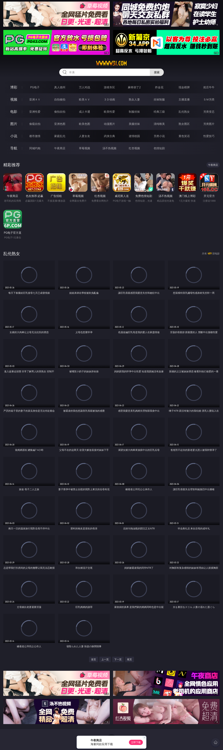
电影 (13, 111)
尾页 (129, 659)
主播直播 (184, 99)
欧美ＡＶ (84, 99)
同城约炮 (34, 148)
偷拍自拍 (59, 112)
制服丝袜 (134, 112)
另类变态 (208, 112)
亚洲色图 (59, 124)
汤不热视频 (109, 148)
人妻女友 (84, 136)
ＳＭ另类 (208, 99)
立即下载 (136, 742)
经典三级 (159, 112)
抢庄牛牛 (208, 87)
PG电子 (34, 87)
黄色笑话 (184, 136)
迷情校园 (134, 136)
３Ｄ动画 (109, 99)
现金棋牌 (184, 87)
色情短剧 (159, 148)
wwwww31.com (111, 63)
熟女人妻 (134, 99)
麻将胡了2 (134, 87)
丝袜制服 (159, 99)
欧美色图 (84, 124)
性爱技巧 (208, 136)
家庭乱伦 (59, 136)
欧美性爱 (109, 112)
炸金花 (159, 87)
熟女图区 (184, 124)
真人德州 (59, 87)
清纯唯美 (159, 124)
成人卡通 (84, 112)
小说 (13, 136)
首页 (93, 659)
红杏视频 (134, 148)
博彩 (13, 87)
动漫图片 (109, 124)
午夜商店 (59, 148)
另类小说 (159, 136)
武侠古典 (109, 136)
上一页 (105, 659)
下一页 (118, 659)
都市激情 (34, 136)
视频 (13, 99)
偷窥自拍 (34, 124)
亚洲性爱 (34, 112)
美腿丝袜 (134, 124)
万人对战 (84, 87)
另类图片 (208, 124)
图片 (13, 123)
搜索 (157, 72)
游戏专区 (109, 87)
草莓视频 (84, 148)
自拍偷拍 (59, 99)
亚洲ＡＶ (34, 99)
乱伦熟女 (184, 112)
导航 (13, 148)
